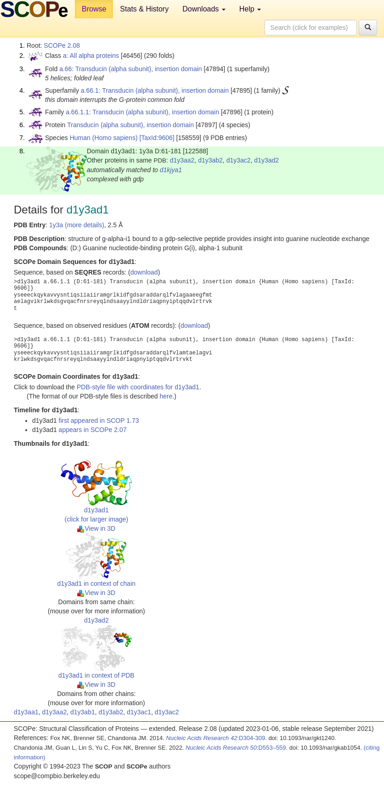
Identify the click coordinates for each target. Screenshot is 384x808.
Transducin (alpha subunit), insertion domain (130, 125)
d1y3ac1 (139, 712)
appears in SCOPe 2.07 (93, 429)
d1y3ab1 (82, 712)
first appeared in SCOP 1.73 (99, 420)
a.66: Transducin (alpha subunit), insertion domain (130, 69)
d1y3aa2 (182, 160)
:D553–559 (236, 747)
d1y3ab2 (210, 160)
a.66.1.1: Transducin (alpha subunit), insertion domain (142, 112)
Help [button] (250, 9)
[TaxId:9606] (156, 137)
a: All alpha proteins (91, 55)
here (165, 396)
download (144, 272)
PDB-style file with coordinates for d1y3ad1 (138, 387)
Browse (94, 9)
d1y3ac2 (238, 160)
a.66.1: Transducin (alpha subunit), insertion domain (155, 90)
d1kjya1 (171, 170)
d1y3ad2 (266, 160)
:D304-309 (215, 738)
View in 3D (96, 528)
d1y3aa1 (26, 712)
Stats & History (144, 9)
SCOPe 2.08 (62, 45)
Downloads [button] (204, 9)
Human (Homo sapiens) (104, 137)
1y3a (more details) (76, 225)
